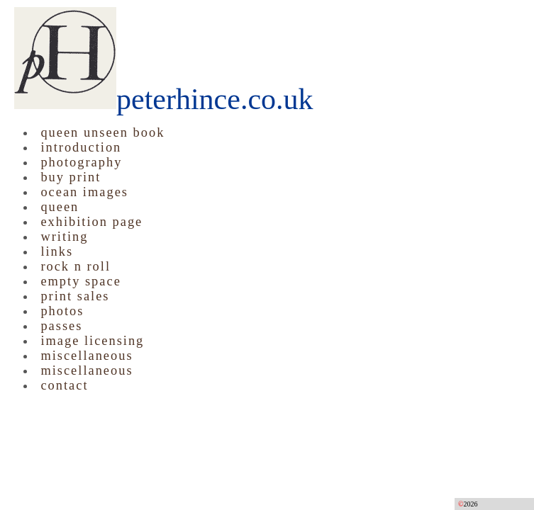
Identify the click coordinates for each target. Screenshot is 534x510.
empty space (80, 281)
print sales (74, 296)
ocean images (84, 192)
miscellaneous (86, 355)
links (56, 251)
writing (64, 237)
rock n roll (75, 266)
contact (64, 385)
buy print (70, 177)
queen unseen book (102, 132)
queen (59, 207)
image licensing (92, 341)
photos (62, 311)
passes (61, 326)
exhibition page (91, 222)
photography (81, 162)
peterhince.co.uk (163, 99)
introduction (80, 147)
